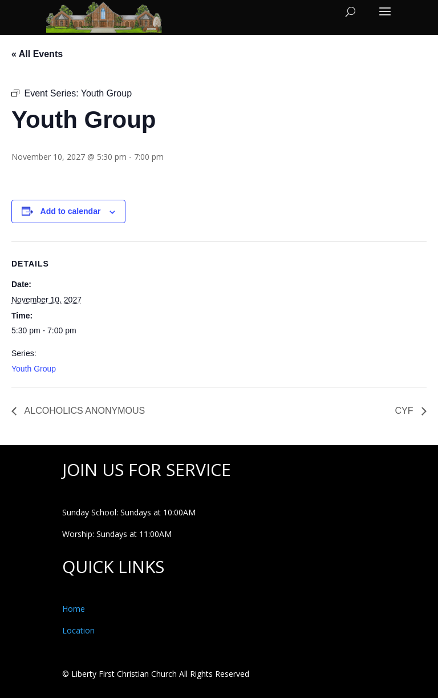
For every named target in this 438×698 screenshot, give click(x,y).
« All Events (37, 54)
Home (73, 608)
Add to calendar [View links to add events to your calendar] (70, 211)
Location (78, 630)
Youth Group (33, 368)
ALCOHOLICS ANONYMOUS (83, 410)
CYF (405, 410)
